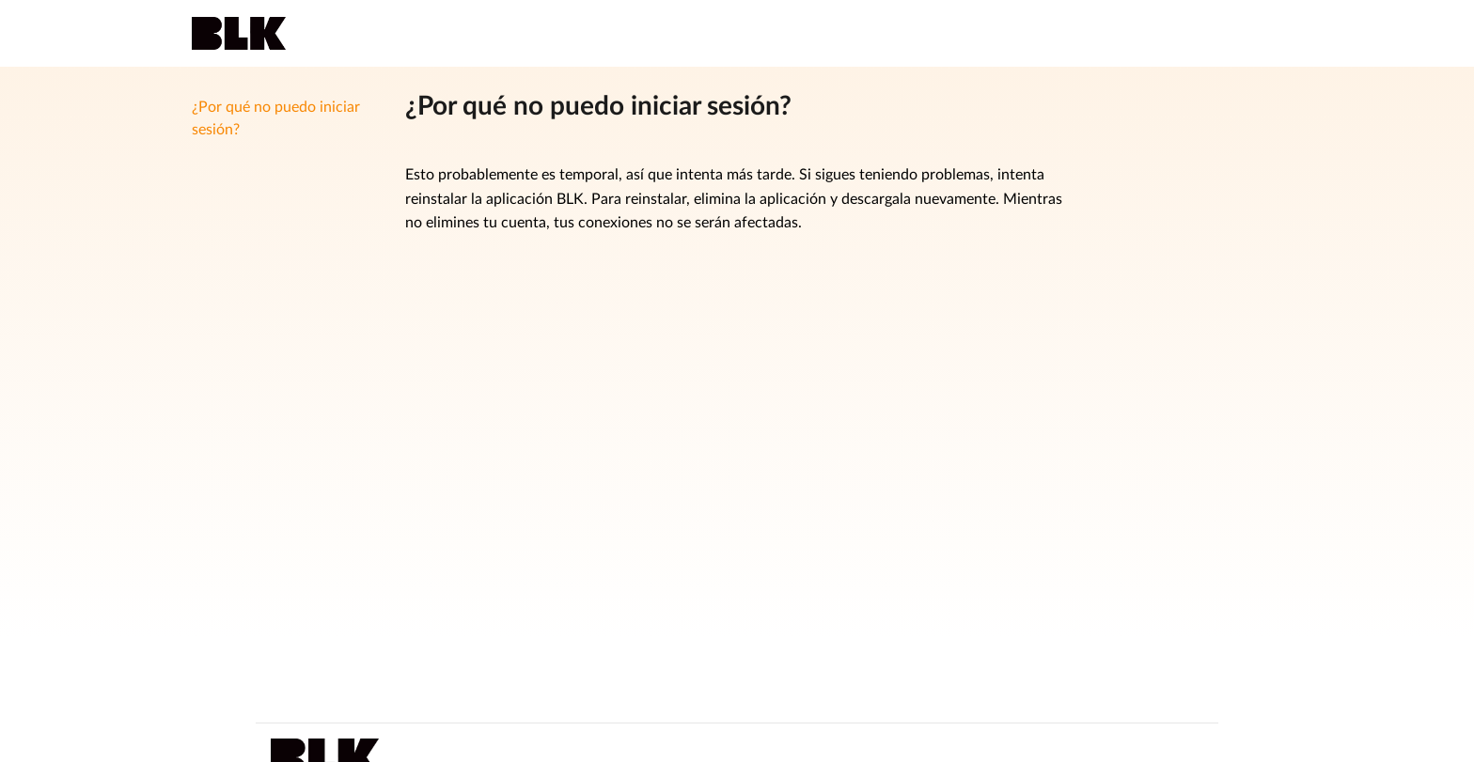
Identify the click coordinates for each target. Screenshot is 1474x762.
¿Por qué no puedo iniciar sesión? (276, 118)
